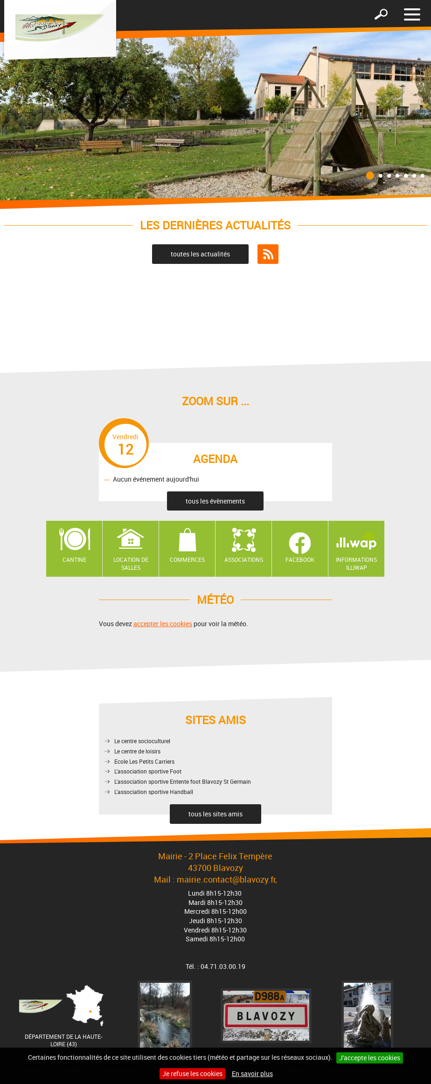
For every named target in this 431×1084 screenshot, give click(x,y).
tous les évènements (215, 501)
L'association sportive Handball (153, 791)
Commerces (187, 559)
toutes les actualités (200, 253)
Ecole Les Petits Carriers (144, 761)
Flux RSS (267, 254)
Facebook (299, 559)
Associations (243, 559)
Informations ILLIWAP (356, 563)
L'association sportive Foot (147, 771)
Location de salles (130, 563)
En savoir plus (252, 1073)
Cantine (74, 559)
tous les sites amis (215, 813)
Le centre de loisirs (137, 751)
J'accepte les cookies (369, 1057)
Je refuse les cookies (192, 1073)
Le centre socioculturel (142, 741)
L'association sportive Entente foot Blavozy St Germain (182, 781)
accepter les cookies (162, 623)
